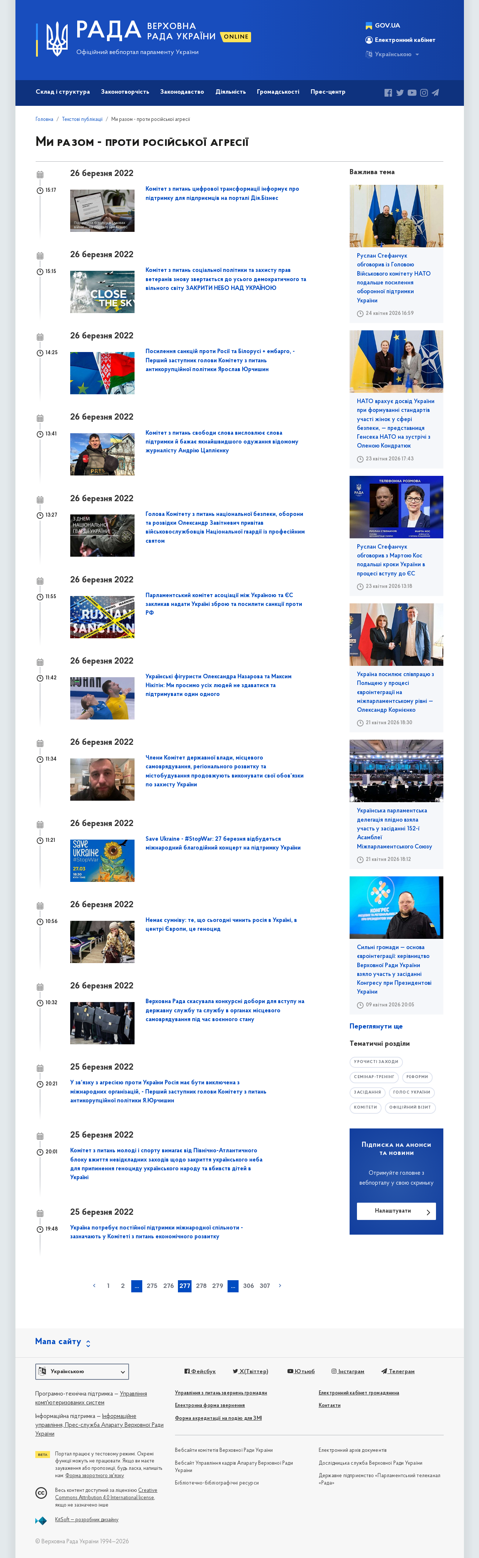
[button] (82, 1372)
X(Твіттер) (249, 1372)
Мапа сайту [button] (58, 1342)
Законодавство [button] (182, 92)
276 (168, 1286)
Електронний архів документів (353, 1450)
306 (248, 1286)
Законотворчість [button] (125, 92)
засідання (368, 1093)
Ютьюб (300, 1372)
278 (201, 1286)
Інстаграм (346, 1372)
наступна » (280, 1285)
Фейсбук (199, 1372)
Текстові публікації (82, 119)
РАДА (109, 32)
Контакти (330, 1405)
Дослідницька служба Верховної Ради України (370, 1463)
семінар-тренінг (375, 1078)
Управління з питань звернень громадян (221, 1393)
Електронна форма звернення (210, 1405)
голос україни (413, 1093)
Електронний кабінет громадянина (359, 1393)
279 (217, 1286)
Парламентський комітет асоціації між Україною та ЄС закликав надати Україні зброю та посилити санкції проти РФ (224, 605)
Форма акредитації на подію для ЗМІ (218, 1418)
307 (265, 1286)
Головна (44, 119)
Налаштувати (393, 1212)
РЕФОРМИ (421, 1078)
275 (152, 1286)
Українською (388, 54)
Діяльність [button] (230, 92)
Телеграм (395, 1372)
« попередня (94, 1285)
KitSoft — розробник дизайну (86, 1520)
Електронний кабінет (400, 40)
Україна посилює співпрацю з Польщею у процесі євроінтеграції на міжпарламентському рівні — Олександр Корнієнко (395, 692)
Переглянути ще (376, 1026)
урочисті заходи (377, 1062)
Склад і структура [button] (63, 92)
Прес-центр (328, 92)
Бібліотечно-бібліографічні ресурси (217, 1483)
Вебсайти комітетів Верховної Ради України (224, 1450)
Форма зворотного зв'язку (94, 1476)
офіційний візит (413, 1108)
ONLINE (236, 37)
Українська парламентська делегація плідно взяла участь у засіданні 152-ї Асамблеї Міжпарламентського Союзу (394, 829)
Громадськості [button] (278, 92)
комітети (366, 1108)
